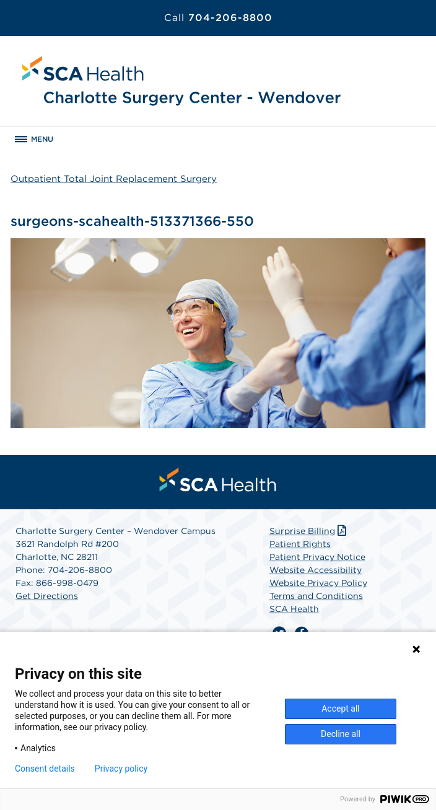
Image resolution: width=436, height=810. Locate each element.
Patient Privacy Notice (317, 557)
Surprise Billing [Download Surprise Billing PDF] (309, 531)
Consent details (45, 768)
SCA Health (294, 609)
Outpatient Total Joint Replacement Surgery (114, 178)
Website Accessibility (315, 570)
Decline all (340, 734)
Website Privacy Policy (318, 583)
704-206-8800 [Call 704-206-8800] (218, 18)
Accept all (340, 708)
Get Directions (46, 596)
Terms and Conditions (316, 596)
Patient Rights (300, 544)
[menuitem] (218, 479)
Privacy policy (121, 768)
